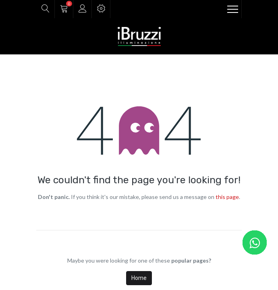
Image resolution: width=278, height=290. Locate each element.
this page (227, 196)
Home (139, 278)
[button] (45, 9)
